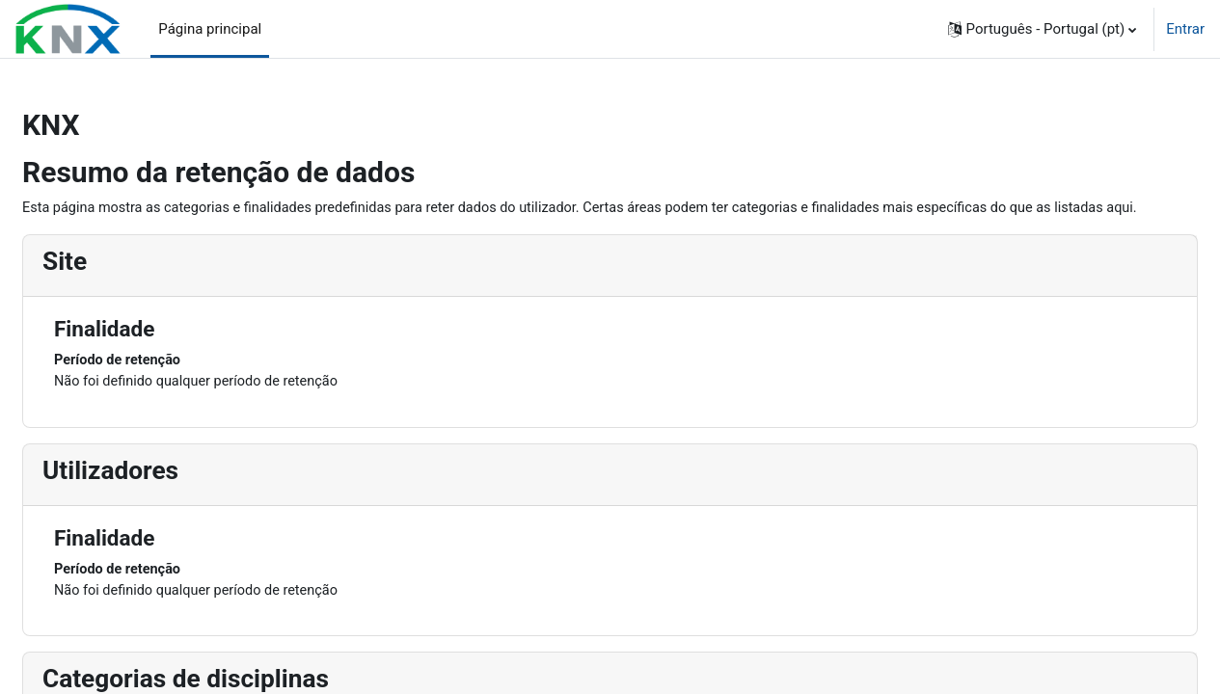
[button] (1043, 29)
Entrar (1185, 29)
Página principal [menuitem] (209, 29)
